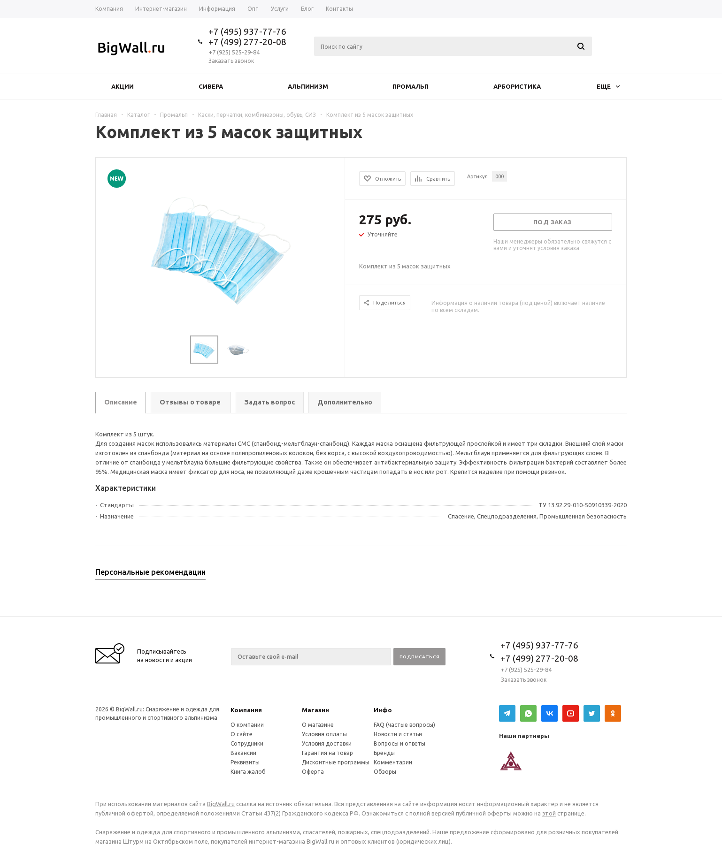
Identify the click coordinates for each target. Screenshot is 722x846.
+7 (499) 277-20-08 (247, 42)
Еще (608, 86)
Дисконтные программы (335, 762)
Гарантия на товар (327, 753)
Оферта (313, 772)
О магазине (318, 725)
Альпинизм (308, 86)
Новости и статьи (398, 734)
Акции (122, 86)
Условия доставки (327, 743)
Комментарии (393, 762)
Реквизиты (245, 762)
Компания (246, 710)
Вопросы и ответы (399, 743)
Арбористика (517, 86)
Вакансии (243, 753)
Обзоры (385, 772)
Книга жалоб (248, 772)
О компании (247, 725)
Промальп (410, 86)
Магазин (315, 710)
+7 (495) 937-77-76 (247, 31)
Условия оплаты (324, 734)
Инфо (383, 710)
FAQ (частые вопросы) (404, 725)
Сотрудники (246, 743)
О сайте (241, 734)
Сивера (211, 86)
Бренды (384, 753)
